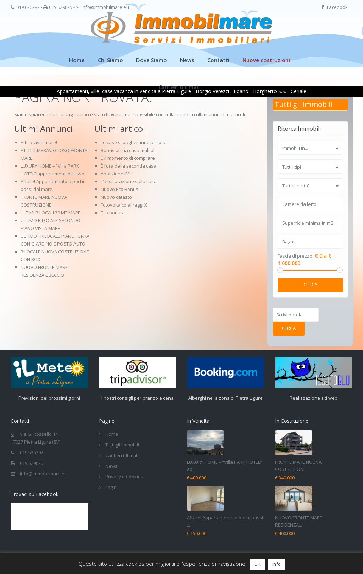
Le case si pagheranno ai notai (134, 142)
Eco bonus (112, 212)
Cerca (310, 284)
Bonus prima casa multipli (128, 150)
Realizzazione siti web (313, 398)
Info (276, 564)
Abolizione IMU (117, 173)
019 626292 (28, 7)
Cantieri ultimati (179, 86)
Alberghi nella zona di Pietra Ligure (225, 398)
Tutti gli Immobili (303, 104)
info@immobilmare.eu (105, 7)
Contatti (218, 59)
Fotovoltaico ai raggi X (124, 205)
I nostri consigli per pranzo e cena (137, 398)
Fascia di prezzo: (295, 256)
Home (77, 59)
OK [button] (257, 564)
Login (111, 487)
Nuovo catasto (116, 197)
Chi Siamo (110, 59)
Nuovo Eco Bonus (119, 189)
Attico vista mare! (39, 142)
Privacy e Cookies (124, 476)
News (187, 59)
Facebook (337, 7)
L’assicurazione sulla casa (129, 181)
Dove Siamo (151, 59)
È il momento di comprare (128, 158)
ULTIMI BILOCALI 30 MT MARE (50, 212)
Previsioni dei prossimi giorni (49, 398)
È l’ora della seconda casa (128, 166)
